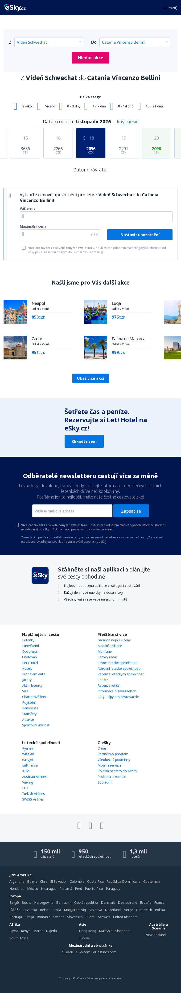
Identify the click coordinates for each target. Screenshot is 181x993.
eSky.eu (67, 952)
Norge (128, 910)
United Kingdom (125, 917)
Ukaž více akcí (90, 378)
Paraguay (113, 888)
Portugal (16, 917)
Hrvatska (30, 910)
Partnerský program (113, 754)
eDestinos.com (104, 952)
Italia (57, 910)
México (32, 888)
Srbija (29, 917)
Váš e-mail (28, 208)
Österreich (144, 910)
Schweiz (104, 917)
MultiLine (105, 651)
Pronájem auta (33, 674)
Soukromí (105, 782)
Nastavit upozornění (140, 234)
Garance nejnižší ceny (114, 640)
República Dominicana (123, 881)
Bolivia (32, 881)
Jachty (27, 680)
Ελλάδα (15, 910)
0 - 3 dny (73, 106)
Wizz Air (28, 754)
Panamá (65, 888)
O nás (102, 748)
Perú (78, 888)
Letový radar (107, 657)
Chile (43, 881)
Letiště (103, 680)
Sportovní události (36, 725)
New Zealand (155, 935)
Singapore (123, 931)
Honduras (16, 888)
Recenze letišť (108, 685)
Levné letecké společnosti (117, 663)
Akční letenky (32, 685)
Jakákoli (27, 106)
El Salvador (58, 881)
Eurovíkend (30, 646)
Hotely (27, 668)
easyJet (27, 759)
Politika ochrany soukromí (117, 771)
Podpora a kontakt (112, 776)
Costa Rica (95, 881)
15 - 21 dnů (154, 106)
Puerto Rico (94, 888)
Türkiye (84, 938)
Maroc (38, 931)
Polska (160, 910)
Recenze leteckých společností (121, 674)
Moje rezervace (109, 765)
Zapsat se (131, 511)
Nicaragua (49, 888)
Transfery (29, 714)
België (14, 902)
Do (94, 42)
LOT (25, 788)
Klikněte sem (84, 441)
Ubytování (29, 657)
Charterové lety (34, 697)
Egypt (13, 931)
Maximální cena (33, 226)
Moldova (95, 910)
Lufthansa (30, 765)
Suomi (90, 917)
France (159, 902)
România (43, 917)
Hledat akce (90, 57)
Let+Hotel (30, 663)
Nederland (113, 910)
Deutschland (127, 902)
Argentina (16, 881)
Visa (25, 691)
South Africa (18, 938)
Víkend (50, 106)
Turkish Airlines (33, 793)
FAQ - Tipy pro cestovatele (118, 697)
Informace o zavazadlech (117, 691)
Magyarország (75, 910)
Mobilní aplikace (110, 646)
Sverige (58, 917)
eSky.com (83, 952)
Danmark (108, 902)
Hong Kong (87, 931)
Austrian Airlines (34, 776)
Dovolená (29, 651)
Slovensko (75, 917)
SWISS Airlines (33, 799)
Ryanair (27, 748)
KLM (25, 771)
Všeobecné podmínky (114, 759)
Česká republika (86, 902)
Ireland (45, 910)
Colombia (77, 881)
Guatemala (151, 881)
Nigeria (51, 931)
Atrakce (28, 719)
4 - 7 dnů (99, 106)
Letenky (28, 640)
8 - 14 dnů (126, 106)
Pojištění (29, 702)
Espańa (145, 902)
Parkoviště (30, 708)
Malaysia (105, 931)
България (63, 902)
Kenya (25, 931)
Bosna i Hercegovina (37, 902)
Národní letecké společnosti (119, 668)
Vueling (27, 782)
